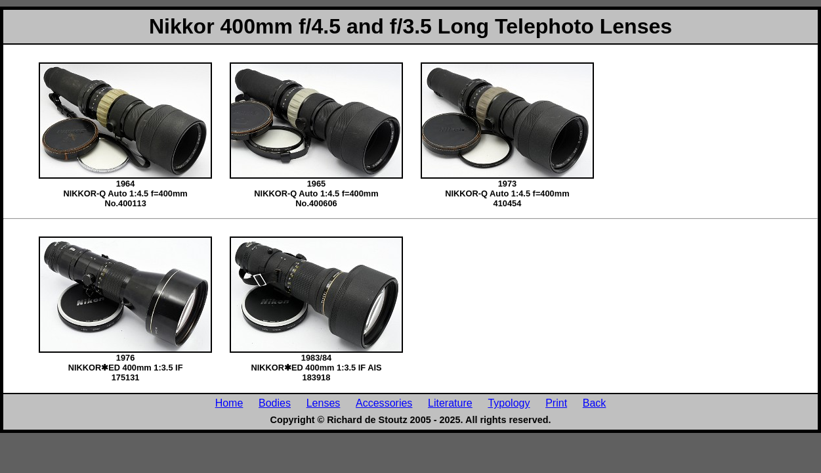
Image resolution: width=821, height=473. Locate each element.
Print (556, 403)
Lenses (323, 403)
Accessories (384, 403)
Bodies (275, 403)
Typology (509, 403)
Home (229, 403)
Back (594, 403)
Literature (450, 403)
